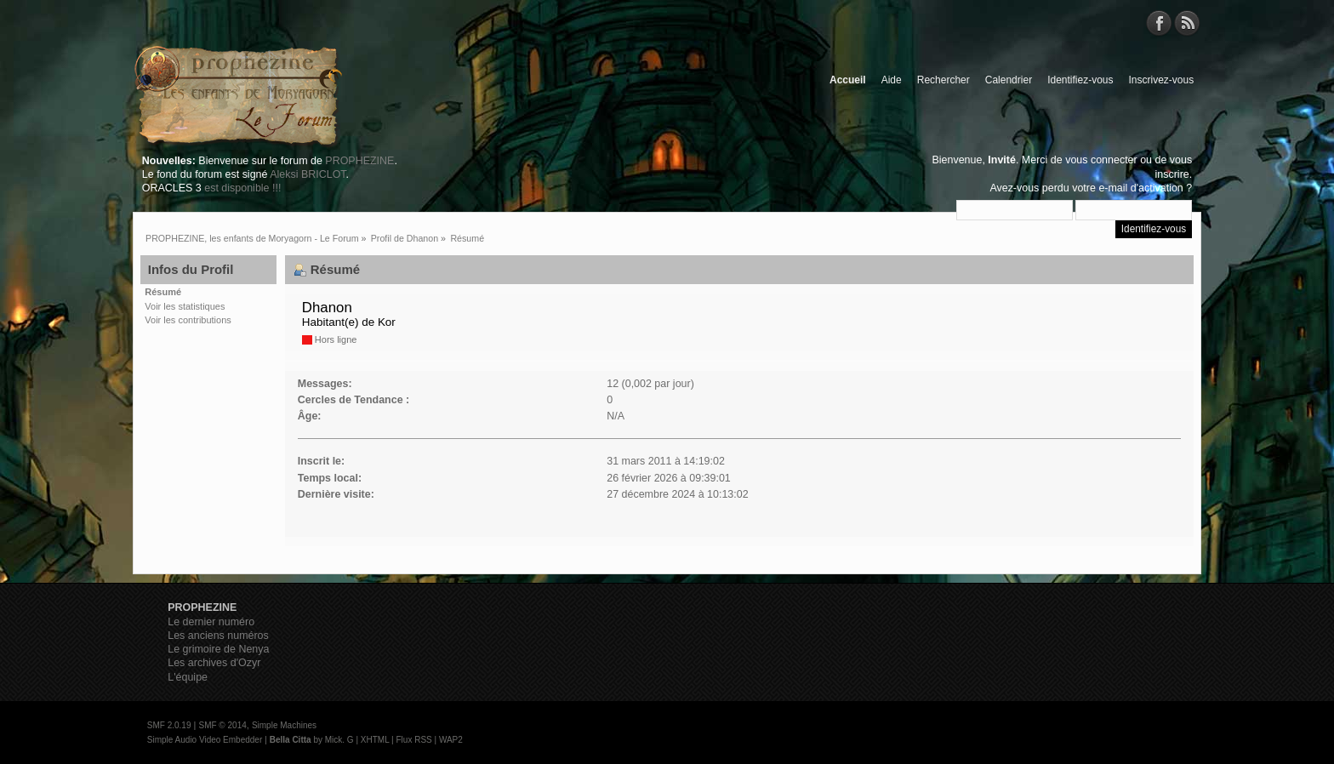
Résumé (163, 292)
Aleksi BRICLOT (307, 174)
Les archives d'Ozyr (214, 663)
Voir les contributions (188, 320)
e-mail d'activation (1140, 188)
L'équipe (188, 677)
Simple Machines (284, 725)
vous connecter (1101, 160)
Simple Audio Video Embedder (204, 739)
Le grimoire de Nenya (218, 649)
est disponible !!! (242, 188)
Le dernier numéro (211, 622)
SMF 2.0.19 (169, 725)
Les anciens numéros (218, 635)
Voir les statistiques (185, 306)
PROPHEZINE (359, 161)
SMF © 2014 (222, 725)
